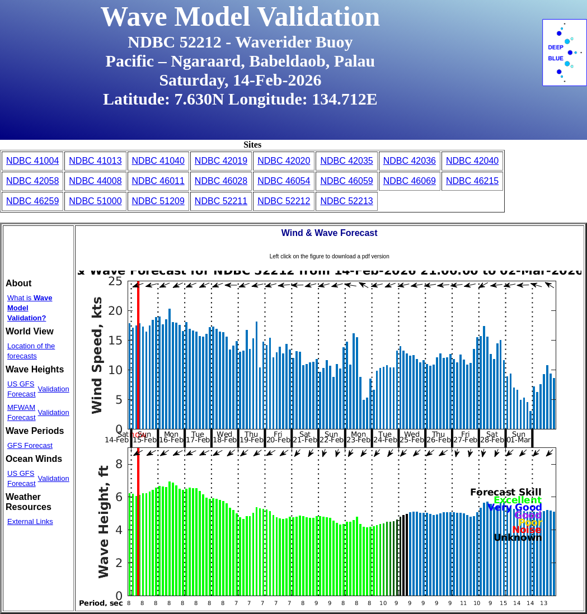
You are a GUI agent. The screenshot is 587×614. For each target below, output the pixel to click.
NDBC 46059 (346, 181)
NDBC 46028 (221, 181)
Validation (53, 389)
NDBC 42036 (409, 161)
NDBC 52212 (283, 201)
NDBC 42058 (32, 181)
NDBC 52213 (346, 201)
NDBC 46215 (472, 181)
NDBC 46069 (409, 181)
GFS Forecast (30, 445)
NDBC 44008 (95, 181)
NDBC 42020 (283, 161)
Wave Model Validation (240, 16)
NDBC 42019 (221, 161)
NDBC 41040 (158, 161)
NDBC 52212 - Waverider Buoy (240, 41)
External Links (30, 521)
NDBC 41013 (95, 161)
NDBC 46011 (158, 181)
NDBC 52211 (221, 201)
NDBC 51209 (158, 201)
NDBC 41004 (32, 161)
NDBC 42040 (472, 161)
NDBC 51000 (95, 201)
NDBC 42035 (346, 161)
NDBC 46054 (283, 181)
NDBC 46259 (32, 201)
